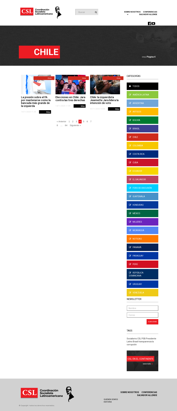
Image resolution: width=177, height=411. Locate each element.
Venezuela (136, 292)
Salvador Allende (148, 14)
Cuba (133, 162)
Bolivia (134, 120)
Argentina (136, 103)
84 (66, 125)
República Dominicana (136, 274)
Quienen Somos (111, 399)
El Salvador (137, 179)
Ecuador (135, 171)
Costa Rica (137, 154)
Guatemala (137, 196)
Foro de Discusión (140, 188)
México (134, 213)
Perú (133, 264)
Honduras (136, 205)
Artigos (135, 111)
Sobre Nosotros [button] (132, 13)
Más (48, 112)
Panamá (135, 247)
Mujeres (135, 222)
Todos (134, 86)
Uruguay (135, 284)
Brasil (134, 128)
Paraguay (136, 256)
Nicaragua (136, 230)
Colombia (136, 145)
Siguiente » (75, 125)
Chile (144, 57)
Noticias (135, 239)
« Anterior (61, 121)
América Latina (139, 95)
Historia (108, 402)
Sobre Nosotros (129, 392)
